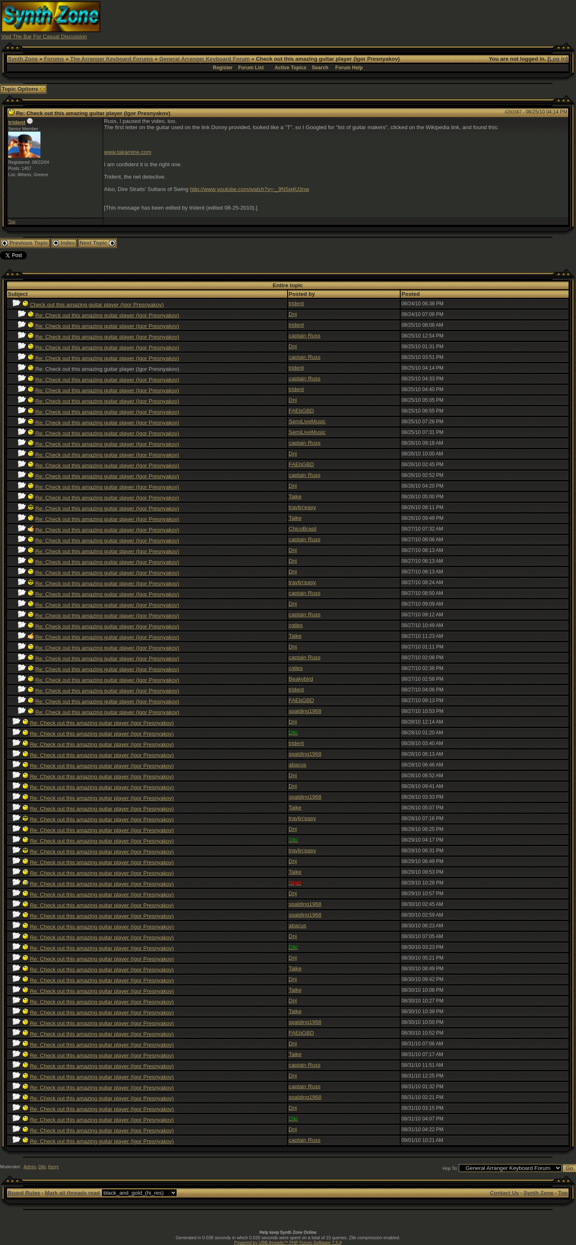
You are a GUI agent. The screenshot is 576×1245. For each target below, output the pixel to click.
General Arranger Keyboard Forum (204, 59)
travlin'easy (302, 507)
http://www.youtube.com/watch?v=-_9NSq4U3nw (249, 189)
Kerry (53, 1166)
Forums (54, 59)
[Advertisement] (424, 19)
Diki (42, 1166)
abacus (298, 765)
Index (64, 243)
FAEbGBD (301, 411)
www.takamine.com (127, 152)
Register (223, 68)
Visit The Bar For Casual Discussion (44, 36)
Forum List (251, 68)
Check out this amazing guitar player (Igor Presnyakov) (96, 305)
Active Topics (290, 68)
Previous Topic (25, 243)
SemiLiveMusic (307, 421)
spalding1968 (305, 711)
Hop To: (450, 1168)
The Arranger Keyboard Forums (111, 59)
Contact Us (504, 1193)
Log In (558, 59)
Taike (295, 496)
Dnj (293, 314)
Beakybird (301, 679)
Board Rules (24, 1193)
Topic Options (23, 89)
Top (11, 221)
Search (320, 68)
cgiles (296, 625)
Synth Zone (23, 59)
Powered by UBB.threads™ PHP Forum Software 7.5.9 (288, 1242)
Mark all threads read (72, 1193)
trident (16, 122)
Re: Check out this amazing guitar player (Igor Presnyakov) (107, 315)
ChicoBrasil (302, 529)
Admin (30, 1166)
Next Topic (97, 243)
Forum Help (349, 68)
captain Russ (305, 335)
